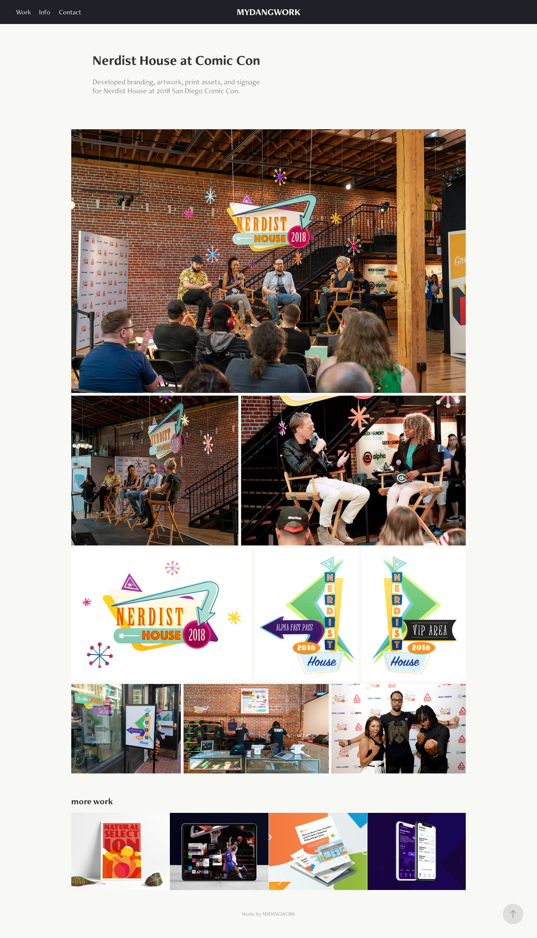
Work (23, 12)
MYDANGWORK (268, 12)
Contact (70, 12)
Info (44, 12)
